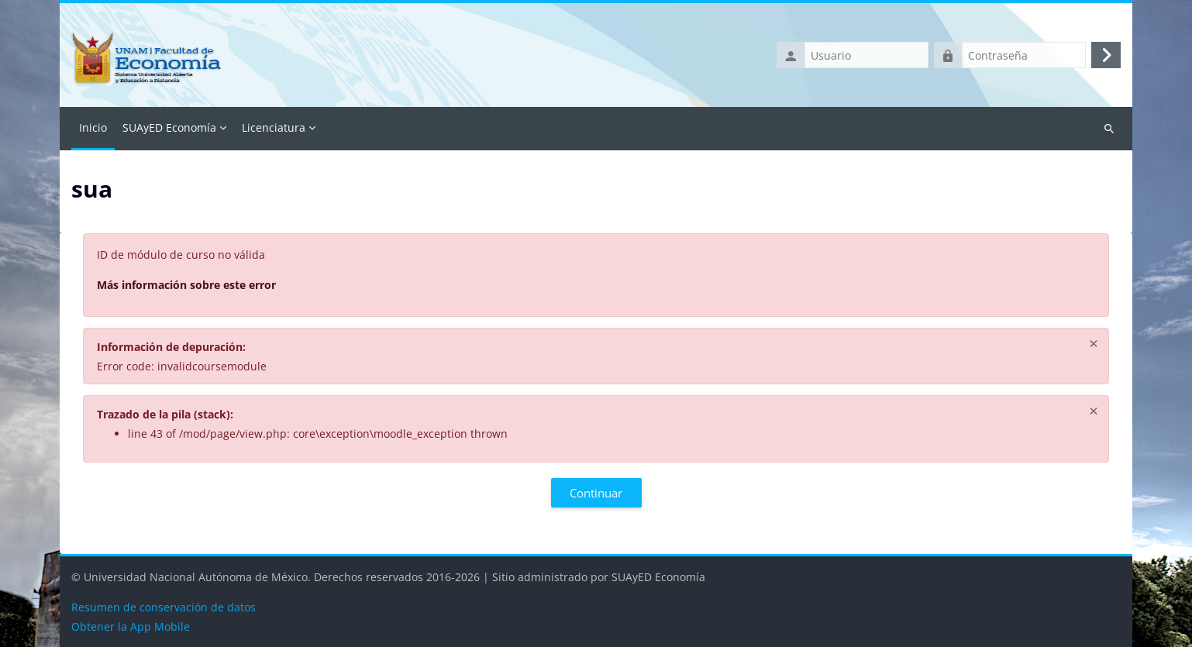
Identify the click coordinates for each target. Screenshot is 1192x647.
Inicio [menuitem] (93, 127)
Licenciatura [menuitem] (273, 127)
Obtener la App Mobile (130, 626)
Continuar (596, 493)
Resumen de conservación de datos (163, 607)
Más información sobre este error (186, 284)
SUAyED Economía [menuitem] (169, 127)
